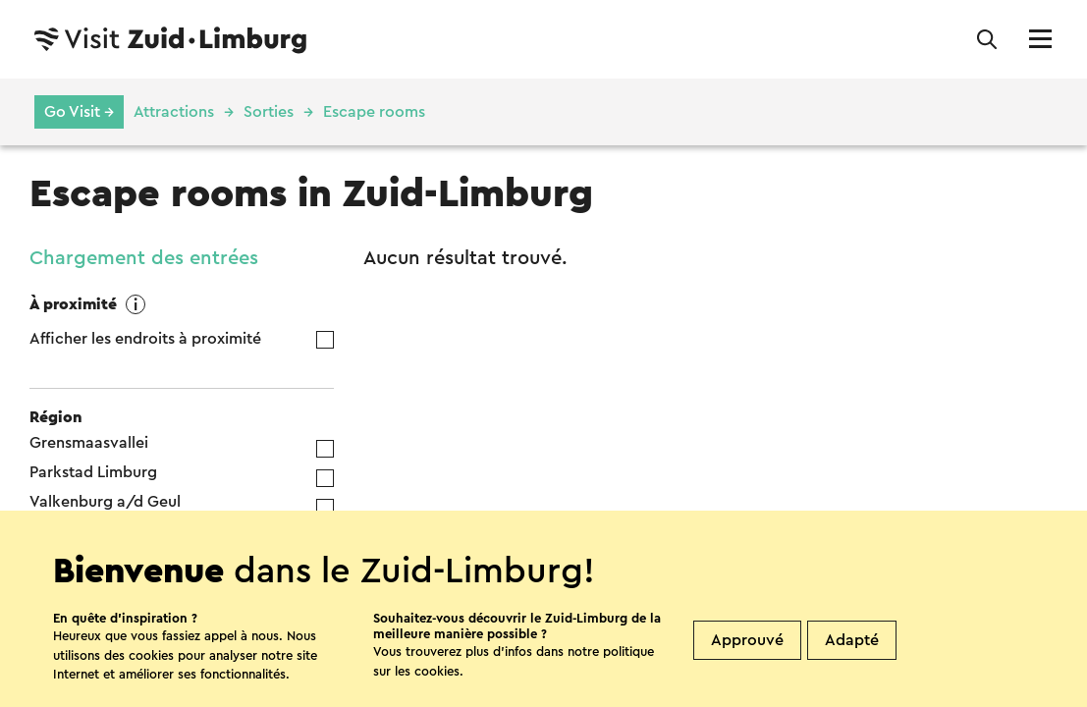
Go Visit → (79, 112)
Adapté (852, 640)
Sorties (269, 112)
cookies (437, 671)
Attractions (174, 112)
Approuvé (747, 640)
